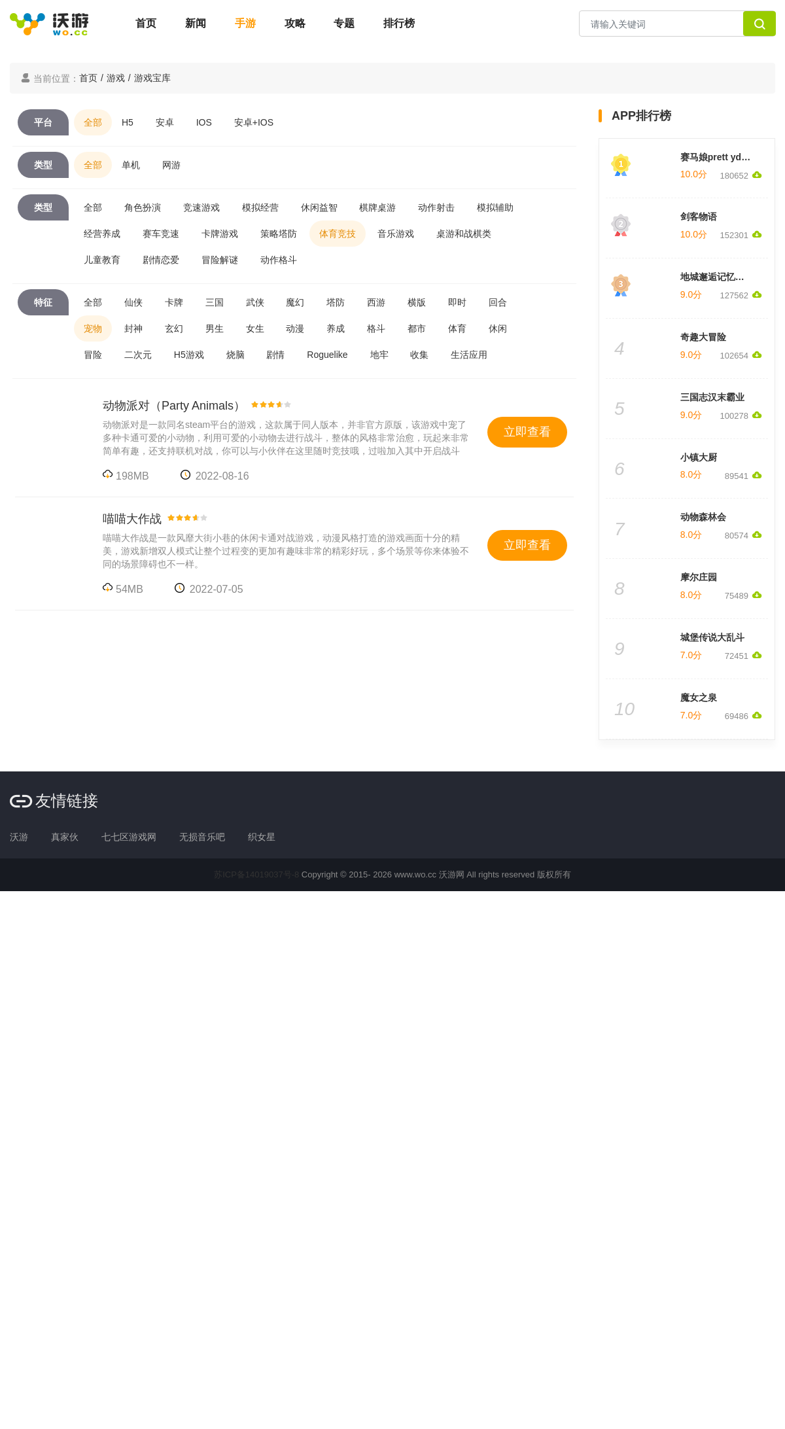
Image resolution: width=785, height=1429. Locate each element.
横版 (417, 302)
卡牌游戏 (219, 233)
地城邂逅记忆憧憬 (717, 277)
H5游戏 (189, 354)
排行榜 (399, 23)
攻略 (295, 23)
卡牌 (174, 302)
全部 (93, 122)
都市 (417, 328)
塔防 (335, 302)
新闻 (195, 23)
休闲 (498, 328)
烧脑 (235, 354)
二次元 (138, 354)
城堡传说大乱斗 (712, 637)
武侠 (255, 302)
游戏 (116, 78)
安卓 (165, 122)
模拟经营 (260, 207)
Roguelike (327, 354)
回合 (498, 302)
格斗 (376, 328)
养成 (335, 328)
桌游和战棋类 (463, 233)
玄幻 (174, 328)
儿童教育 (102, 260)
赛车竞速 (161, 233)
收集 (419, 354)
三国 (214, 302)
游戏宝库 (152, 78)
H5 (127, 122)
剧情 (275, 354)
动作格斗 (278, 260)
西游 (376, 302)
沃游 (19, 837)
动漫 (295, 328)
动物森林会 (703, 517)
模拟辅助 (495, 207)
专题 (344, 23)
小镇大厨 (698, 457)
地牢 (379, 354)
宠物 (93, 328)
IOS (204, 122)
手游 (245, 23)
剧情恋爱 (161, 260)
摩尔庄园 (698, 577)
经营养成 (102, 233)
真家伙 (64, 837)
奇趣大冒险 (703, 337)
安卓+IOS (253, 122)
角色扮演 (142, 207)
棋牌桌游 (377, 207)
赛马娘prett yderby (720, 157)
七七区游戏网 (128, 837)
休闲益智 (319, 207)
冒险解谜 (219, 260)
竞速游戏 (201, 207)
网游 (171, 165)
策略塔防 (278, 233)
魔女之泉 (698, 697)
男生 (214, 328)
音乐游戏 (395, 233)
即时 (457, 302)
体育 (457, 328)
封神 (133, 328)
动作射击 (436, 207)
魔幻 (295, 302)
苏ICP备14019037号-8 (256, 874)
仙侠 (133, 302)
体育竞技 (337, 233)
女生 (255, 328)
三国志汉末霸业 (712, 397)
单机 (131, 165)
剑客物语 (698, 216)
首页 (145, 23)
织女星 (261, 837)
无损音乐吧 (202, 837)
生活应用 (469, 354)
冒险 (93, 354)
